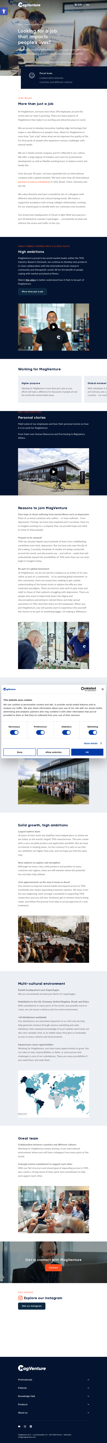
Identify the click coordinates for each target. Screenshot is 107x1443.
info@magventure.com (27, 1437)
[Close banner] (103, 689)
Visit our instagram (32, 1306)
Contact (53, 1267)
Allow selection (53, 752)
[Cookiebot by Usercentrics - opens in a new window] (83, 689)
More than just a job (32, 291)
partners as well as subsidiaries (34, 181)
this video (31, 279)
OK (87, 752)
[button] (4, 11)
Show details (91, 743)
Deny (19, 752)
